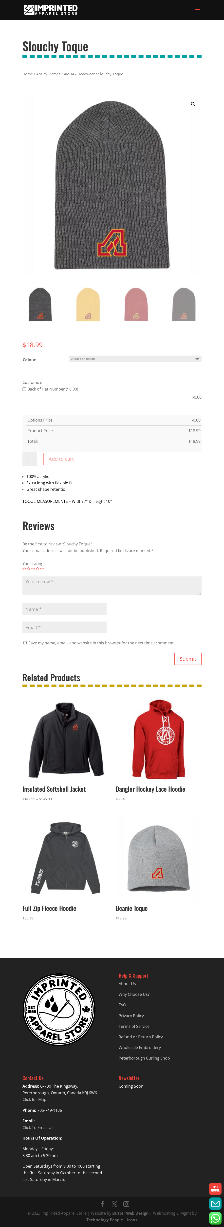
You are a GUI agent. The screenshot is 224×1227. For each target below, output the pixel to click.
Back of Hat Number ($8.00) (50, 389)
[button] (193, 104)
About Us (127, 983)
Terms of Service (134, 1026)
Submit (188, 658)
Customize (32, 382)
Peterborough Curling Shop (144, 1058)
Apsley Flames (48, 73)
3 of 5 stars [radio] (33, 569)
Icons (132, 1220)
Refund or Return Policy (141, 1037)
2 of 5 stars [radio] (28, 569)
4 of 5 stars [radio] (37, 569)
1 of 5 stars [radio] (24, 569)
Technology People (104, 1220)
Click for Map (34, 1099)
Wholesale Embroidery (140, 1047)
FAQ (122, 1005)
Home (27, 73)
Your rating (32, 563)
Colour (29, 359)
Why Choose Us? (134, 994)
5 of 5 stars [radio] (42, 569)
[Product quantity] (29, 459)
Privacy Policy (131, 1015)
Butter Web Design (130, 1213)
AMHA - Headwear (79, 73)
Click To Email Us (38, 1127)
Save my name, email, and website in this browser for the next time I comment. (101, 643)
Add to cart (61, 459)
